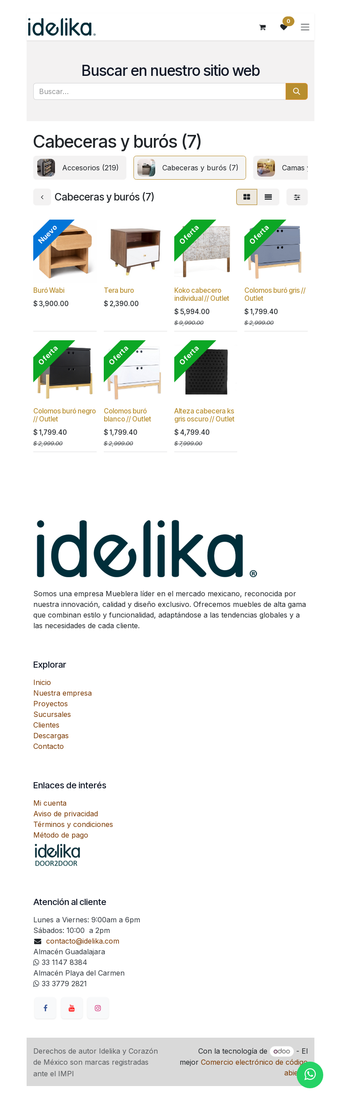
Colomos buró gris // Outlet (275, 294)
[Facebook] (45, 1008)
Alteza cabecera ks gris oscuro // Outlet (204, 415)
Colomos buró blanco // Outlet (127, 415)
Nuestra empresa (62, 693)
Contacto (48, 746)
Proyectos (50, 703)
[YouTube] (71, 1008)
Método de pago (60, 834)
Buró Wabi (48, 290)
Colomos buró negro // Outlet (64, 415)
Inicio (42, 682)
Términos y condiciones (73, 824)
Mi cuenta (50, 803)
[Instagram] (98, 1008)
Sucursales (52, 714)
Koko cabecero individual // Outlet (201, 294)
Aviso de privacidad (65, 813)
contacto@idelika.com (82, 941)
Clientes (46, 724)
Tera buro (119, 290)
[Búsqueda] (297, 91)
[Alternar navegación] (305, 27)
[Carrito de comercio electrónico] (263, 27)
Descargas (51, 735)
